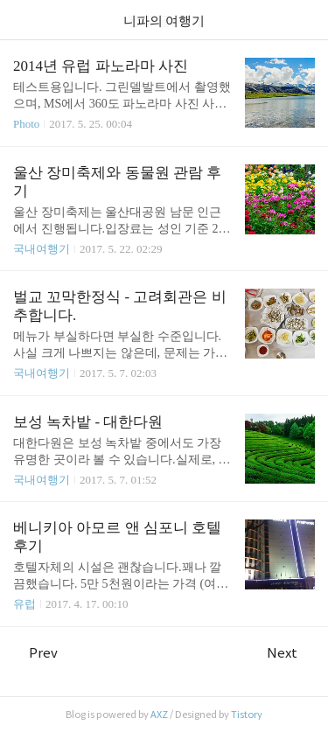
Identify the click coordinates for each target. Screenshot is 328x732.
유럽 (24, 603)
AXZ (159, 714)
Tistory (246, 714)
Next (291, 653)
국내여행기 (41, 248)
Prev (35, 653)
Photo (26, 123)
